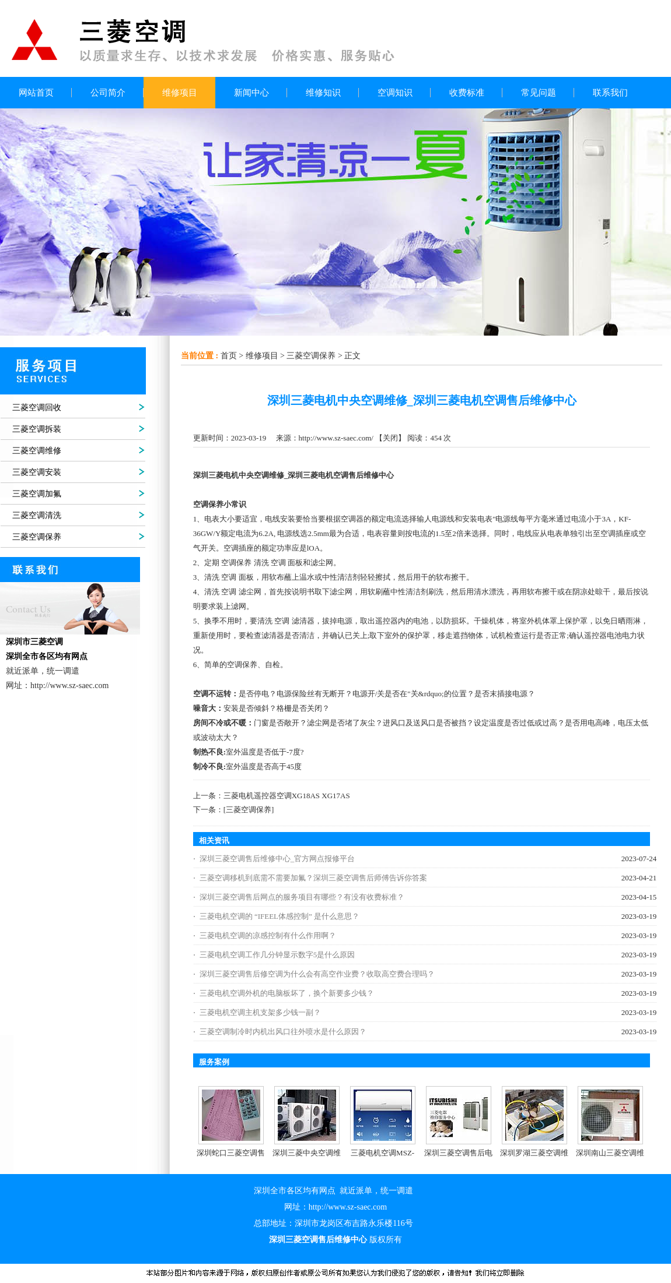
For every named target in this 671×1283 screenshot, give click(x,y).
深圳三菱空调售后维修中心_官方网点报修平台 (277, 858)
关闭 (390, 437)
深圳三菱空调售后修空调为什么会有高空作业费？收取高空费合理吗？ (317, 974)
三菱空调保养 (311, 355)
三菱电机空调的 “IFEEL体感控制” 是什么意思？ (279, 916)
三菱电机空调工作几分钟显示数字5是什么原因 (277, 954)
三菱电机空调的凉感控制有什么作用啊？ (268, 935)
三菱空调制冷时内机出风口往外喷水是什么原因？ (283, 1031)
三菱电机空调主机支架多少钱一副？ (260, 1012)
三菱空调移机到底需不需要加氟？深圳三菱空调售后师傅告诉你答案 (313, 877)
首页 (229, 355)
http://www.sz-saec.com (348, 1207)
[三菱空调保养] (248, 809)
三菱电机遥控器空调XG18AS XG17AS (286, 795)
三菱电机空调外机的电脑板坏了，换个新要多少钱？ (287, 993)
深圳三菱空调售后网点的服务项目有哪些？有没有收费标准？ (302, 897)
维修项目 (262, 355)
